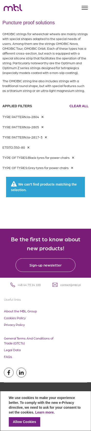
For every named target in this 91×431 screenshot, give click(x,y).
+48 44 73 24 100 (25, 285)
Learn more (44, 412)
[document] (45, 411)
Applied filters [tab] (45, 106)
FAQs (8, 356)
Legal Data (12, 350)
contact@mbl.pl (66, 285)
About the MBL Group (20, 311)
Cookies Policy (15, 318)
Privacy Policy (14, 324)
